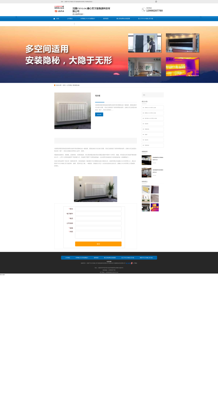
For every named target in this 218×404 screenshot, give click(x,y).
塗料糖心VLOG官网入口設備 (150, 107)
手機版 (135, 263)
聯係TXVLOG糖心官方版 (62, 23)
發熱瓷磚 (146, 123)
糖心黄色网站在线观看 (123, 18)
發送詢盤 (99, 114)
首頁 (57, 18)
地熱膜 (146, 134)
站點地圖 (109, 261)
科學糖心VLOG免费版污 (88, 18)
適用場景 (105, 18)
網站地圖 (2, 274)
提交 (98, 244)
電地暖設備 (147, 129)
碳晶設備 (146, 139)
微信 (156, 1)
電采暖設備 (76, 85)
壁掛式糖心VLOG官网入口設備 (151, 118)
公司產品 (70, 18)
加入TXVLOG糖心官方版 (145, 18)
